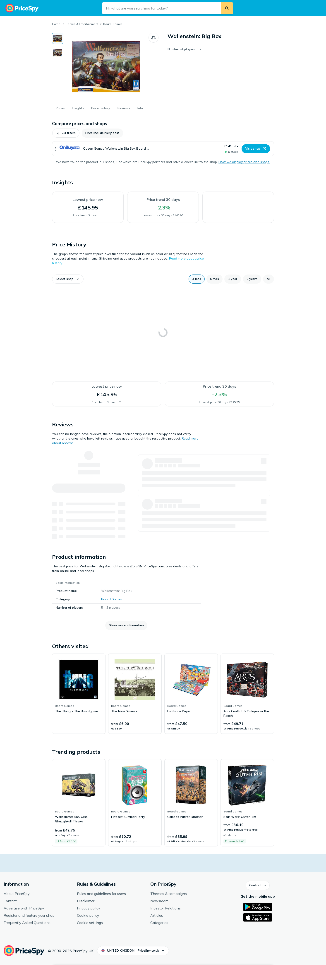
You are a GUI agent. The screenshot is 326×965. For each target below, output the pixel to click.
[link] (78, 694)
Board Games (112, 24)
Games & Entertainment (81, 24)
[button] (65, 133)
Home (56, 24)
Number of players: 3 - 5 (186, 49)
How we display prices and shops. (244, 162)
